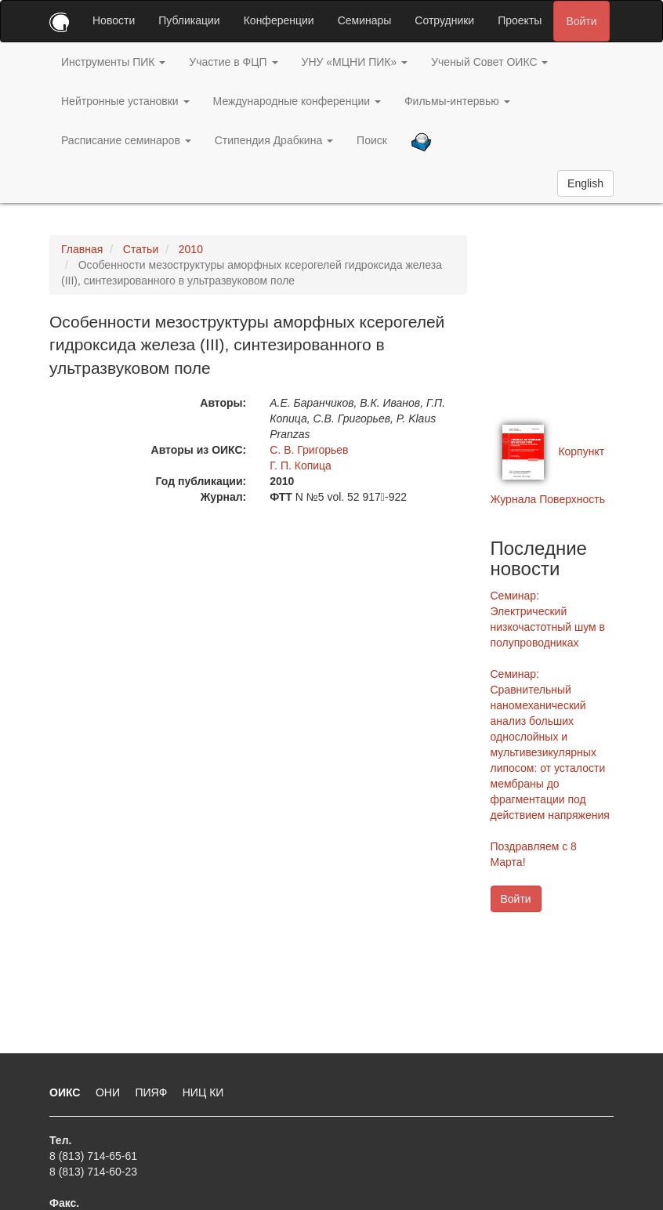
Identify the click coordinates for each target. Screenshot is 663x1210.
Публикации (188, 20)
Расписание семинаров (126, 140)
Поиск (372, 140)
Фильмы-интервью (457, 101)
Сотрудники (444, 20)
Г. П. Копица (301, 465)
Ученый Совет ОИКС (489, 62)
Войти (581, 21)
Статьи (140, 249)
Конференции (279, 20)
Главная (82, 249)
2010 (191, 249)
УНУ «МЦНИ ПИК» (355, 62)
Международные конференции (297, 101)
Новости (113, 20)
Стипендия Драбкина (274, 140)
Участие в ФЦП (233, 62)
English (585, 183)
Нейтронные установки (125, 101)
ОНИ (109, 1092)
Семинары (365, 20)
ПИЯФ (152, 1092)
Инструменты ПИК (113, 62)
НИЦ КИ (203, 1092)
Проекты (520, 20)
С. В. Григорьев (309, 450)
